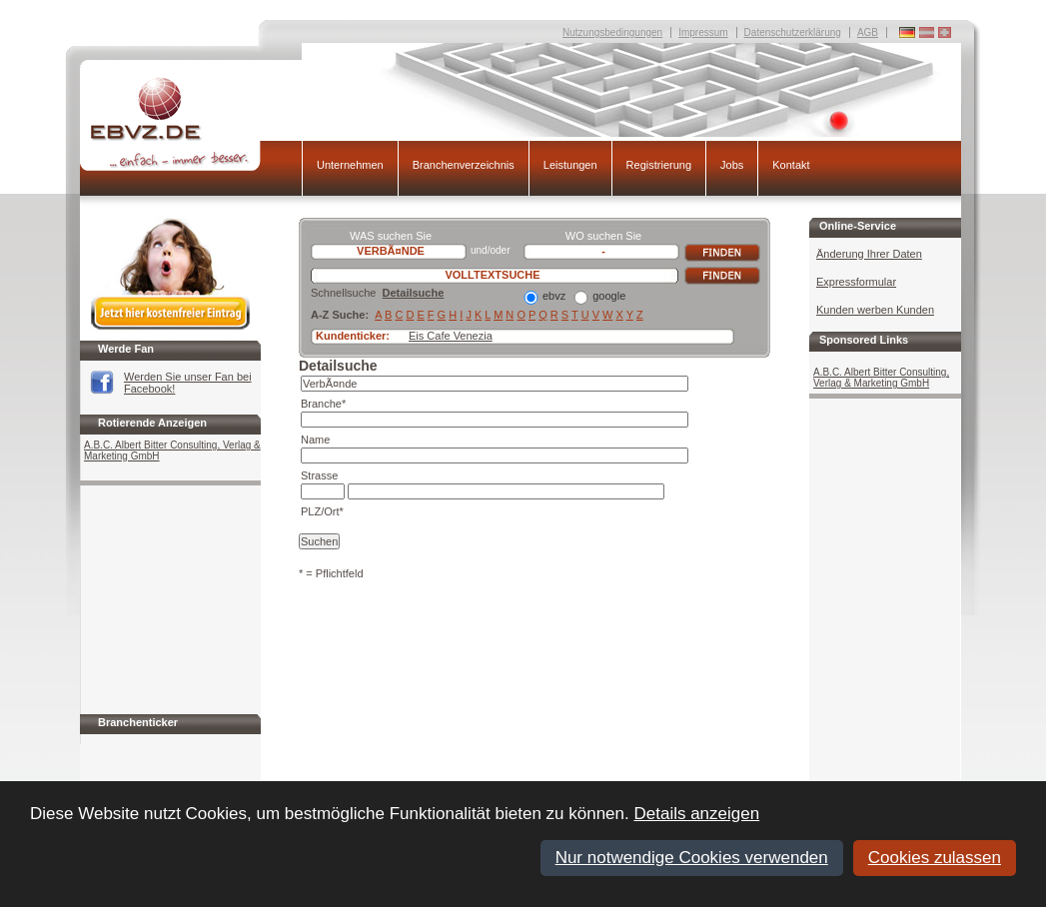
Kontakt (790, 165)
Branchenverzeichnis (464, 165)
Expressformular (856, 282)
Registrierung (658, 165)
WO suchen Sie (603, 236)
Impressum (702, 32)
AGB (867, 32)
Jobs (731, 165)
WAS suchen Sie (391, 236)
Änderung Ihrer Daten (869, 254)
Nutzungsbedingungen (612, 32)
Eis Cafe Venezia (451, 336)
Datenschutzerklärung (792, 32)
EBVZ (191, 123)
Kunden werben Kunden (875, 310)
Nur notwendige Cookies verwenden (691, 857)
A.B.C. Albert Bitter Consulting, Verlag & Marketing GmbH (172, 450)
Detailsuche (414, 293)
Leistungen (570, 165)
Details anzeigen (696, 813)
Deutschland (944, 32)
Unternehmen (350, 165)
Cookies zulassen (934, 857)
